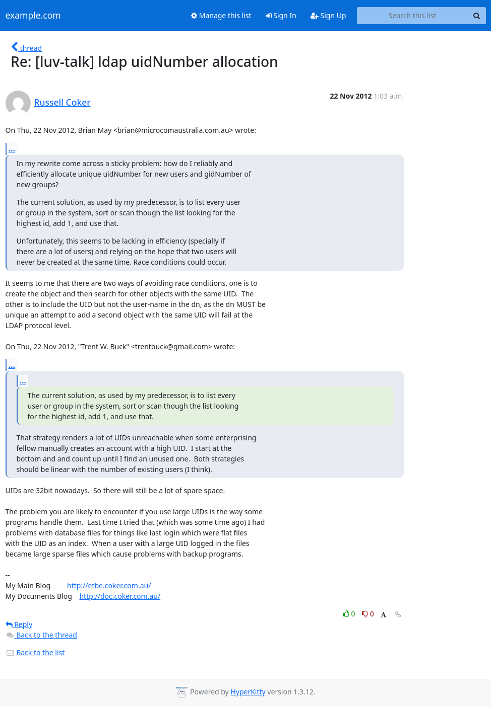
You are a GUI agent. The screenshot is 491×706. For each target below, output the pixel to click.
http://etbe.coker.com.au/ (109, 585)
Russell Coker (62, 102)
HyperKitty (247, 691)
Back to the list (35, 652)
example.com (33, 16)
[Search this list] (412, 15)
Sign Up (328, 15)
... (12, 148)
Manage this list (221, 15)
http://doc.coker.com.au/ (119, 596)
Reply (19, 624)
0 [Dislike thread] (368, 613)
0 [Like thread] (350, 613)
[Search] (477, 15)
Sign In (281, 15)
